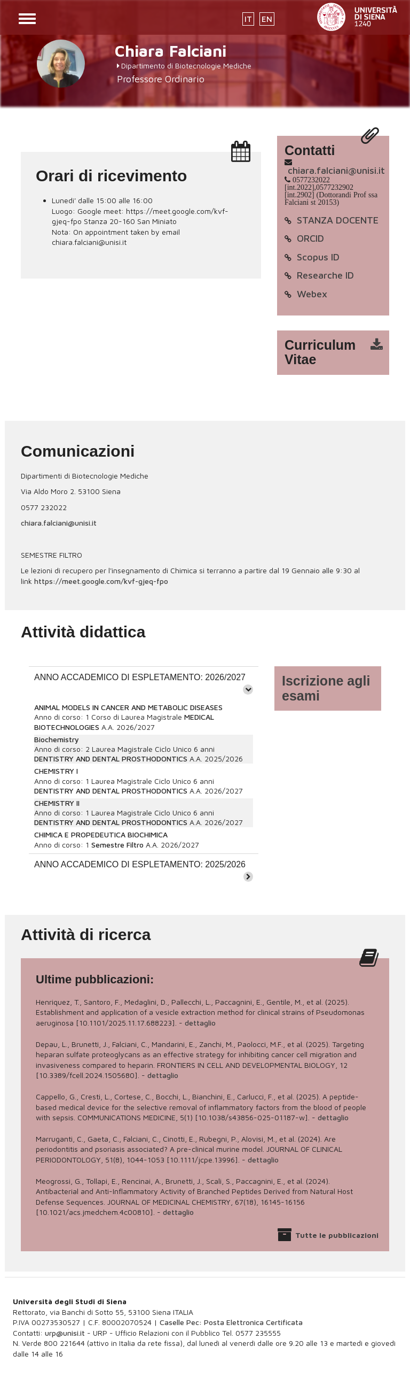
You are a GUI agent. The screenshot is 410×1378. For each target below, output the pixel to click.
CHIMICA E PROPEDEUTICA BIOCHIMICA (101, 834)
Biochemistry (56, 739)
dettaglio (200, 1022)
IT (248, 19)
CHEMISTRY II (57, 802)
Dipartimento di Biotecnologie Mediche (186, 65)
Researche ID (325, 275)
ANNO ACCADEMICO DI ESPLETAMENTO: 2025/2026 (140, 864)
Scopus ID (318, 257)
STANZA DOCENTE (338, 220)
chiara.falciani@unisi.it (336, 170)
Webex (312, 293)
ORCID (310, 238)
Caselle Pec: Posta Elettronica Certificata (231, 1322)
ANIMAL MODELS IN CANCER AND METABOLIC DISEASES (128, 707)
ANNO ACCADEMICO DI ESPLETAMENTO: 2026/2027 (140, 677)
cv (340, 352)
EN (267, 19)
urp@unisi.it (65, 1332)
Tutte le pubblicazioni (337, 1235)
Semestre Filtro (117, 844)
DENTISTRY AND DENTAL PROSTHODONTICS (110, 758)
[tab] (143, 682)
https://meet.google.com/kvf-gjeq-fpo (101, 581)
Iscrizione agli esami (326, 688)
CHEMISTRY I (56, 770)
